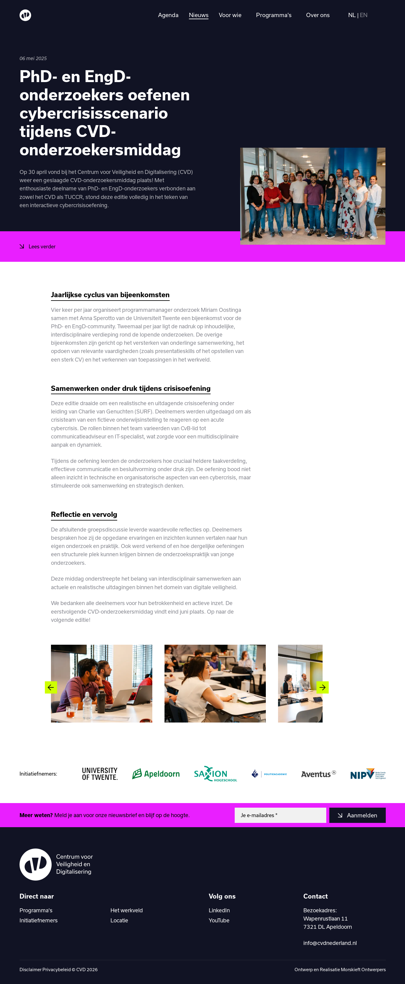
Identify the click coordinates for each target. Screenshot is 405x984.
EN (363, 15)
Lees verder (41, 246)
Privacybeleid (56, 969)
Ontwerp (304, 969)
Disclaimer (31, 969)
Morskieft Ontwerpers (363, 969)
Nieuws (198, 15)
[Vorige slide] (51, 687)
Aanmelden (361, 815)
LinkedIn (219, 910)
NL (352, 15)
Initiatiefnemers (39, 920)
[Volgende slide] (322, 687)
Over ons (318, 15)
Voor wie (230, 15)
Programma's (273, 15)
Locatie (119, 920)
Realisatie (330, 969)
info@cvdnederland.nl (330, 943)
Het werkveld (126, 910)
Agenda (168, 15)
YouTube (219, 920)
